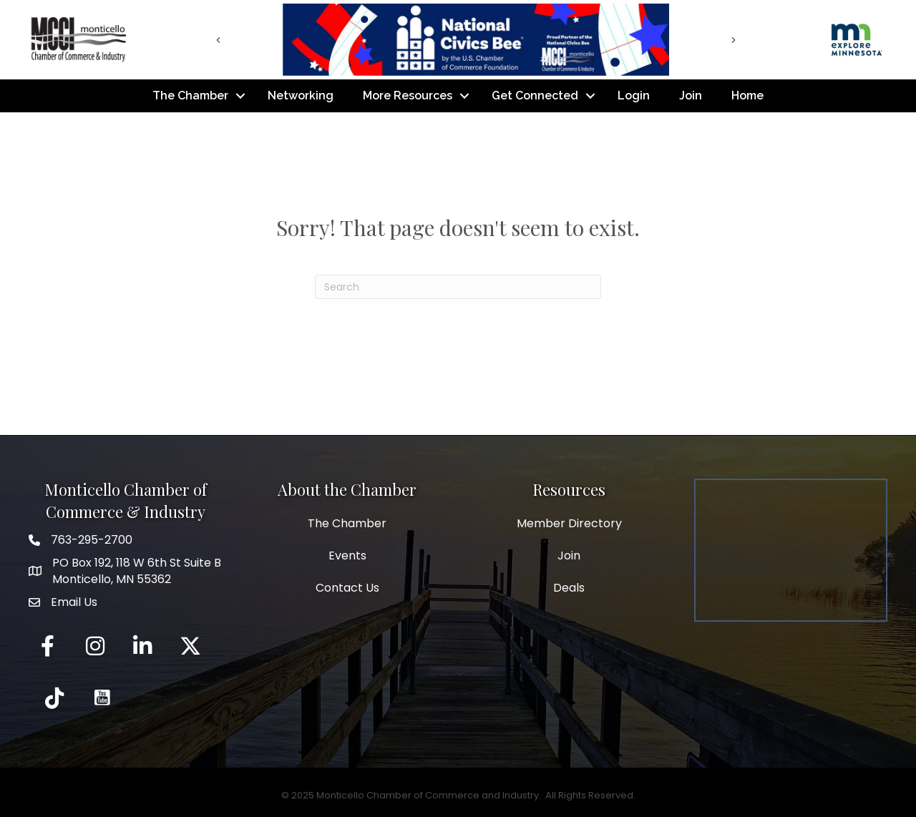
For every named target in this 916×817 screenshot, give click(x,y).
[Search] (458, 287)
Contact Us (347, 587)
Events (347, 555)
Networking (300, 95)
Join (690, 95)
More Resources (407, 95)
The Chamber (190, 95)
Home (747, 95)
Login (634, 95)
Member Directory (569, 523)
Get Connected (535, 95)
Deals (569, 587)
